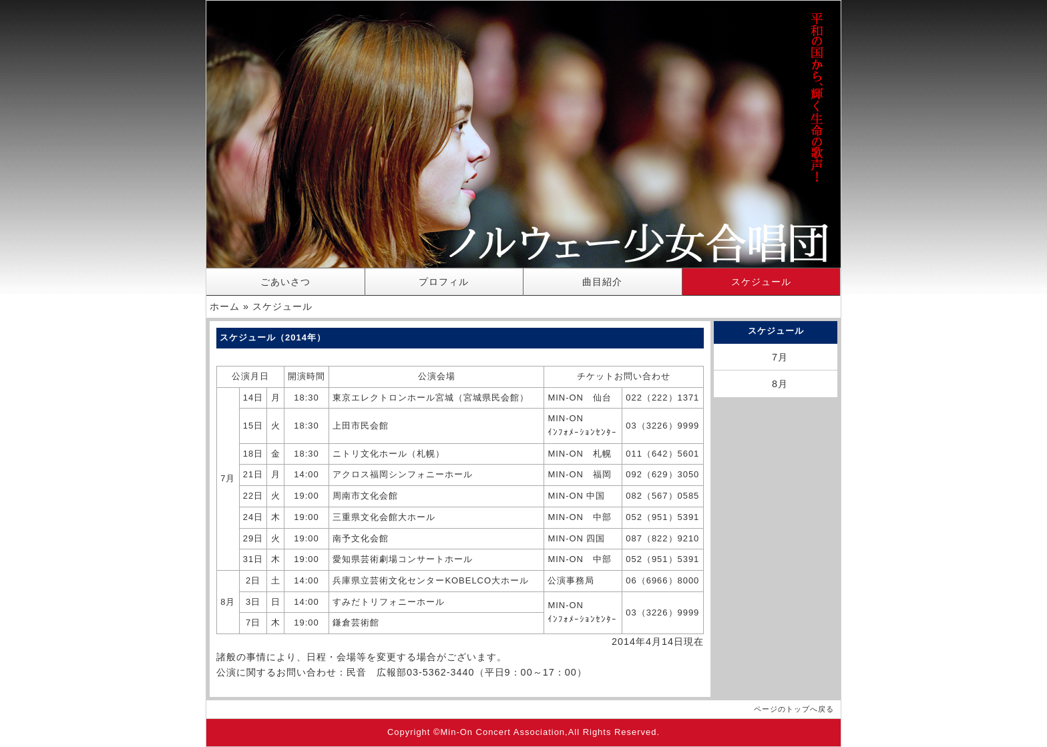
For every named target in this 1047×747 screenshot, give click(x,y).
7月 (780, 357)
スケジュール (761, 281)
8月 (780, 384)
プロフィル (444, 281)
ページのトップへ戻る (794, 709)
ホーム (225, 306)
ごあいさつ (285, 281)
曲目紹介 (602, 281)
